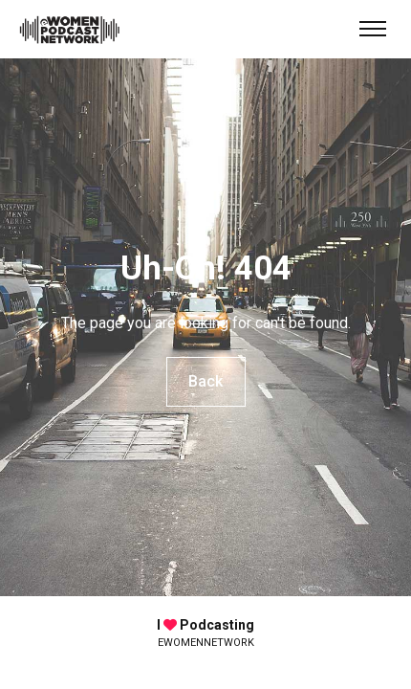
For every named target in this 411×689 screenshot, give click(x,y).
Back (205, 381)
